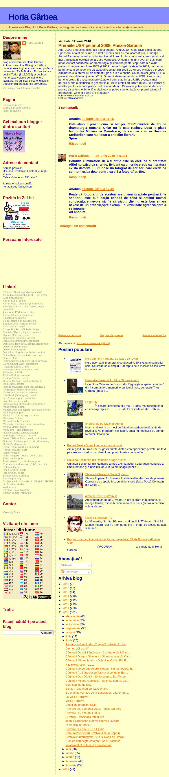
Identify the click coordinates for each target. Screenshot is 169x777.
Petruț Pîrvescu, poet (15, 449)
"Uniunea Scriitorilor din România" (22, 292)
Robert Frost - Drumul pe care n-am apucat (94, 445)
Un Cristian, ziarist (13, 484)
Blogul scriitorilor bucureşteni (19, 320)
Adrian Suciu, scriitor (14, 300)
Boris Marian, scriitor (14, 326)
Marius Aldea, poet (13, 412)
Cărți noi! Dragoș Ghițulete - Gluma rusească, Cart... (99, 656)
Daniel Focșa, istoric (14, 349)
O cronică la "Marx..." (79, 724)
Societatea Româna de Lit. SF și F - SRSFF (28, 481)
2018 (66, 584)
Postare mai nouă (69, 335)
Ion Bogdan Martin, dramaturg (20, 389)
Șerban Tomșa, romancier (17, 492)
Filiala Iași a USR (13, 372)
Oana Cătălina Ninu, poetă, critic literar (25, 438)
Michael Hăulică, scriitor (16, 421)
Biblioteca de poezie (14, 317)
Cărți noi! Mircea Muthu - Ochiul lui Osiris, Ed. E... (97, 660)
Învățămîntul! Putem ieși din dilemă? (89, 745)
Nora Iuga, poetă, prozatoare (19, 435)
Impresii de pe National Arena (104, 423)
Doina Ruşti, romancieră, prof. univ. (23, 355)
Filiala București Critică (16, 366)
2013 (66, 600)
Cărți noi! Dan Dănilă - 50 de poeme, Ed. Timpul (96, 676)
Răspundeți (77, 143)
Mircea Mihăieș (75, 98)
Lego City (91, 402)
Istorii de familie (12, 110)
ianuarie (71, 765)
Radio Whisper (11, 452)
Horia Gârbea (32, 17)
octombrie (73, 624)
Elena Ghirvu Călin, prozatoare (20, 363)
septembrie (73, 628)
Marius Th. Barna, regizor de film (21, 415)
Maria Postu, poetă (13, 406)
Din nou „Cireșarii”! (77, 648)
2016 (66, 588)
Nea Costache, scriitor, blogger (20, 432)
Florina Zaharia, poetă (15, 378)
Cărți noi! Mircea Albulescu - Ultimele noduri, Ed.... (97, 680)
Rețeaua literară (12, 466)
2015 (66, 592)
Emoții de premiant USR (81, 704)
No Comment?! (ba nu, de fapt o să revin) (111, 358)
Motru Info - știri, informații (18, 429)
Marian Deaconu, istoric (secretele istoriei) (27, 409)
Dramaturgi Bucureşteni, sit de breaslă (25, 360)
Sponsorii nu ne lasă (79, 684)
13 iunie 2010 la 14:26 (98, 119)
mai (69, 749)
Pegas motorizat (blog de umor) (21, 446)
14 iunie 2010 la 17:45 (98, 189)
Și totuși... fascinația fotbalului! (85, 717)
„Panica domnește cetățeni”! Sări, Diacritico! (93, 741)
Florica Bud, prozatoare (16, 375)
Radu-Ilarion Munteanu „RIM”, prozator (25, 464)
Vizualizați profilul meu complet (21, 88)
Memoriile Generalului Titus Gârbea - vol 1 (112, 380)
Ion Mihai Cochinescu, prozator (21, 392)
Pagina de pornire (111, 335)
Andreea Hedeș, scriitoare (18, 314)
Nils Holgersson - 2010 (80, 664)
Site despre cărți (12, 478)
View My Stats (11, 512)
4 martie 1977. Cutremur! (101, 496)
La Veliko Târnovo (77, 696)
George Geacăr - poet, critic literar (22, 380)
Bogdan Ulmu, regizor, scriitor (20, 323)
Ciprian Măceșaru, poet (16, 335)
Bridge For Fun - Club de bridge (21, 329)
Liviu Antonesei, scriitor (16, 401)
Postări (67, 565)
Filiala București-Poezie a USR (20, 369)
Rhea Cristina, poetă (14, 469)
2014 (66, 596)
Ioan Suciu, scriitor (13, 383)
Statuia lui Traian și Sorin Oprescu (107, 474)
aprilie (70, 753)
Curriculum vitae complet (17, 107)
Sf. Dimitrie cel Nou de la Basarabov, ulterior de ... (97, 692)
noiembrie (73, 620)
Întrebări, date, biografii (16, 489)
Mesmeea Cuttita (12, 418)
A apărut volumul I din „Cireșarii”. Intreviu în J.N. (96, 644)
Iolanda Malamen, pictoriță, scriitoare (24, 386)
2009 (66, 769)
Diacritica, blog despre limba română (24, 352)
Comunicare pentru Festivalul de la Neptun (93, 733)
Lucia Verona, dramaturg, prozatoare (24, 403)
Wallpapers (9, 487)
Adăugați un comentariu (78, 226)
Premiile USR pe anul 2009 (83, 713)
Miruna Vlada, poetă (14, 426)
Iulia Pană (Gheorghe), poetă (19, 395)
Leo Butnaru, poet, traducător (19, 398)
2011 (66, 608)
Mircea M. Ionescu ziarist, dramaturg (24, 423)
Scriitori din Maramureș (16, 475)
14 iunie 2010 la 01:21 (111, 156)
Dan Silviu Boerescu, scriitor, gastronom (26, 343)
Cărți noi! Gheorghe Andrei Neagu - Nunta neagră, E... (100, 668)
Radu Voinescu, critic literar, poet (21, 461)
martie (70, 757)
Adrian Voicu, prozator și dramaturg (23, 303)
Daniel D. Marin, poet (15, 346)
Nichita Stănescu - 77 (98, 517)
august (71, 632)
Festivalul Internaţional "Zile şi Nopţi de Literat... (96, 737)
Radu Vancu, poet (13, 458)
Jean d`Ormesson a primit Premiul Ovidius (92, 721)
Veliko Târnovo (75, 700)
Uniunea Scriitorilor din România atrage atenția (97, 460)
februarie (72, 761)
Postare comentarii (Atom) (93, 343)
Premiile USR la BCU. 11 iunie (85, 729)
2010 (66, 612)
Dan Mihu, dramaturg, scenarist (21, 340)
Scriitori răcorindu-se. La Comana (87, 688)
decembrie (73, 616)
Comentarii (69, 572)
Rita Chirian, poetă (13, 472)
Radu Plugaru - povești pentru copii (23, 455)
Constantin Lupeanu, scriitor (19, 337)
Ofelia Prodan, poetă (15, 444)
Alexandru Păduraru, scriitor (19, 312)
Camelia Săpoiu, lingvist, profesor (22, 332)
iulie (69, 636)
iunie (69, 640)
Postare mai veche (154, 335)
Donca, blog (10, 358)
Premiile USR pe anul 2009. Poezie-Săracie (93, 708)
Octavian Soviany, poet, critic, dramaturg (26, 441)
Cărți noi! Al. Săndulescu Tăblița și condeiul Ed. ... (97, 672)
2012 (66, 604)
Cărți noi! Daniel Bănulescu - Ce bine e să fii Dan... (98, 652)
